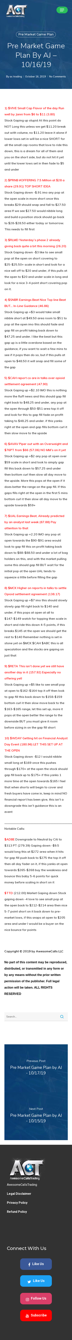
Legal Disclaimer (19, 1213)
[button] (62, 10)
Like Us (36, 1283)
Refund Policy (17, 1231)
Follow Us (36, 1318)
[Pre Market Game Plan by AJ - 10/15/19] (36, 1116)
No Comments (57, 76)
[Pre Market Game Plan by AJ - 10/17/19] (36, 1068)
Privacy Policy (17, 1222)
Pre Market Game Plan (36, 34)
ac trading (16, 76)
